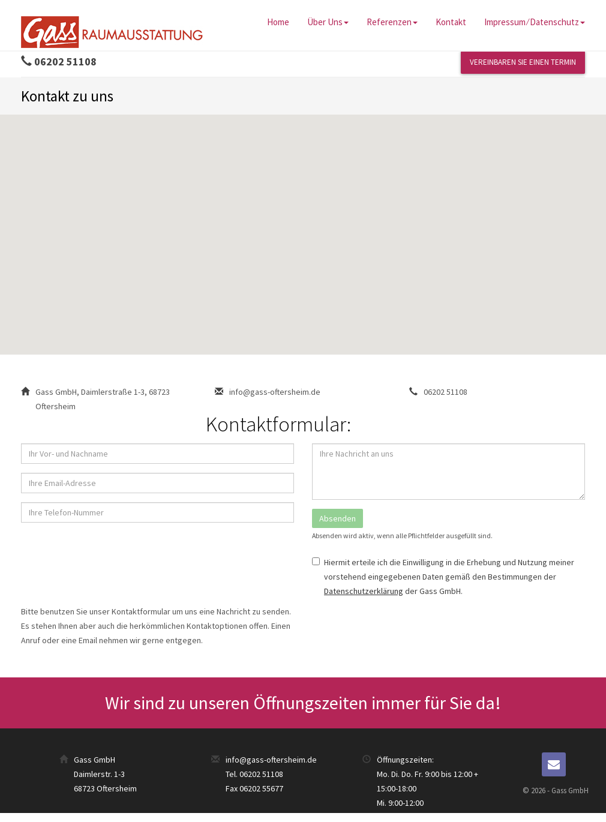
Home (278, 22)
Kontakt (451, 22)
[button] (303, 223)
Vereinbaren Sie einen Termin (523, 62)
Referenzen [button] (392, 22)
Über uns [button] (328, 22)
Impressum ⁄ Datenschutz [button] (534, 22)
